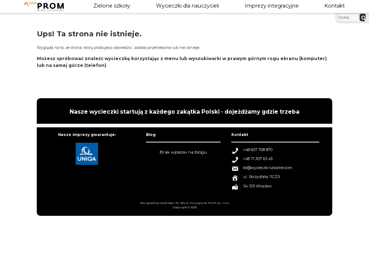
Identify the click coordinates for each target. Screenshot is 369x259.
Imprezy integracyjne (272, 6)
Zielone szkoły (111, 6)
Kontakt (334, 6)
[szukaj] (363, 17)
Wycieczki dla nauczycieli (187, 6)
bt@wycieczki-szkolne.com (267, 167)
